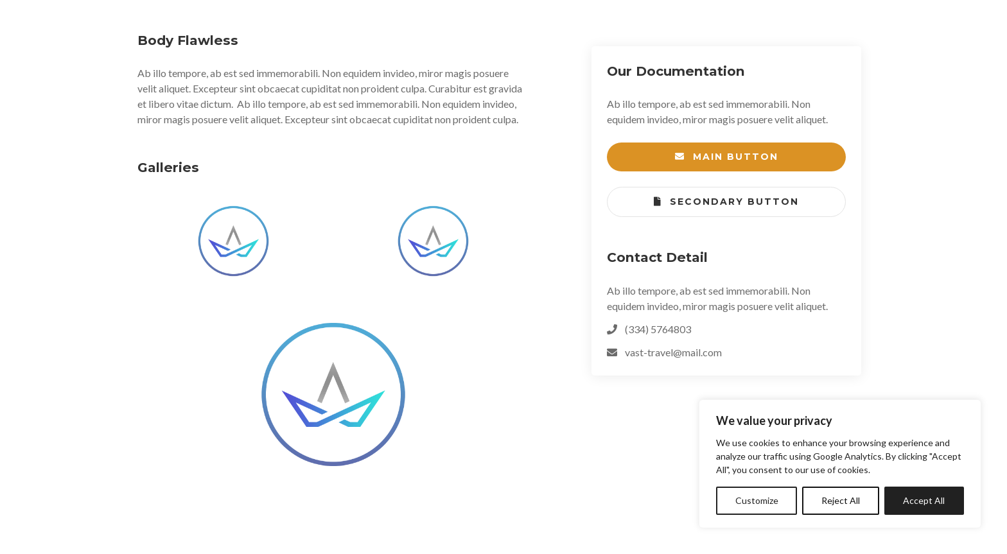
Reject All (840, 500)
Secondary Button (726, 202)
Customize (756, 500)
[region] (840, 463)
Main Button (726, 157)
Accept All (924, 500)
